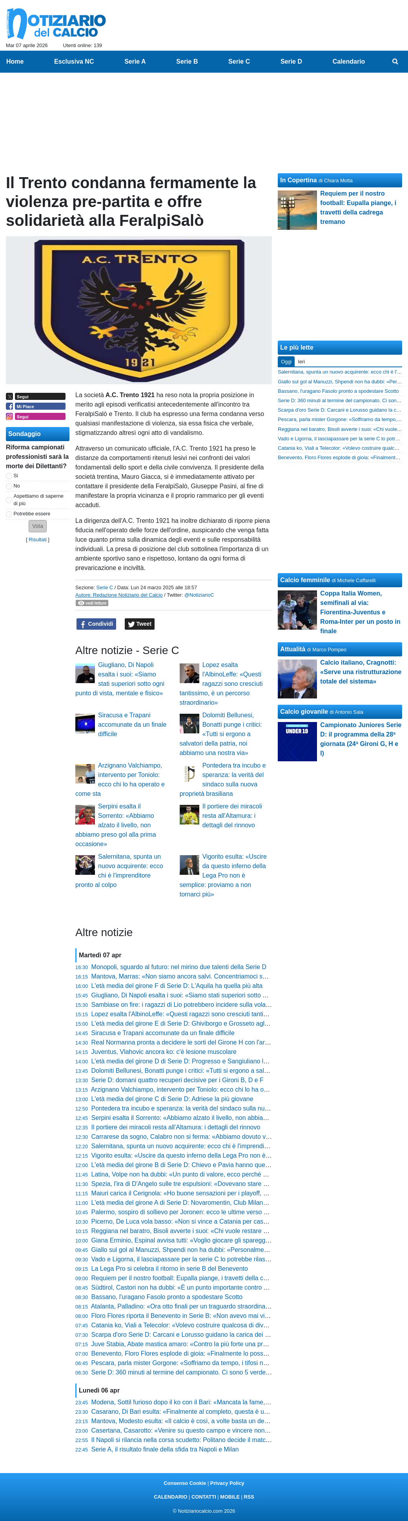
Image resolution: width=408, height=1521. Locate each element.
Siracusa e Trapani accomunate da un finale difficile (132, 724)
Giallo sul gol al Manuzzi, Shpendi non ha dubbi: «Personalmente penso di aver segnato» (215, 1249)
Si (16, 475)
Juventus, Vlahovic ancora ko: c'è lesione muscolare (164, 1051)
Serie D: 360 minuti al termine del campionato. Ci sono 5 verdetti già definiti (196, 1372)
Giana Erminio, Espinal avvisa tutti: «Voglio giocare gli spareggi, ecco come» (197, 1240)
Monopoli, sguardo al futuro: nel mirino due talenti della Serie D (178, 967)
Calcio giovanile (304, 711)
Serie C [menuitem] (239, 61)
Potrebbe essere (32, 514)
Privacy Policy (227, 1483)
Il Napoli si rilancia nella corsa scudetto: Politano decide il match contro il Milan (200, 1440)
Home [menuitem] (15, 61)
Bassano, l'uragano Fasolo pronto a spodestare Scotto (167, 1297)
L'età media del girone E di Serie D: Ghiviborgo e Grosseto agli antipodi (190, 1023)
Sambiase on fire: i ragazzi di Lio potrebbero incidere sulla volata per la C (193, 1004)
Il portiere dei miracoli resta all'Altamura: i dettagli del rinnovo (232, 815)
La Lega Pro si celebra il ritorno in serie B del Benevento (169, 1268)
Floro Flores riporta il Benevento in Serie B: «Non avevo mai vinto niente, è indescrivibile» (216, 1315)
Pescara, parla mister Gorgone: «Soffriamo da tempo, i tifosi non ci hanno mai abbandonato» (220, 1363)
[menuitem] (395, 62)
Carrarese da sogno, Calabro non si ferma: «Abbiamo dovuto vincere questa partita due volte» (222, 1136)
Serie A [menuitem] (135, 61)
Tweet (140, 624)
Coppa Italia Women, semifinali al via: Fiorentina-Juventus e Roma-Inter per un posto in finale (360, 612)
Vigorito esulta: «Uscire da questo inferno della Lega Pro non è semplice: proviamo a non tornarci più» (223, 875)
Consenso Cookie (185, 1483)
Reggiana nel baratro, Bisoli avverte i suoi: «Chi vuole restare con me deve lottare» (206, 1231)
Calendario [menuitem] (349, 61)
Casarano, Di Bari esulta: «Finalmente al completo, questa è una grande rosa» (200, 1411)
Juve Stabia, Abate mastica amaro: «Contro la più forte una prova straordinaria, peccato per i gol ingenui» (238, 1344)
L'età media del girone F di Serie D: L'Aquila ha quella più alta (177, 985)
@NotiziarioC (199, 595)
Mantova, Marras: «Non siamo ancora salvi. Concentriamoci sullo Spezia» (194, 976)
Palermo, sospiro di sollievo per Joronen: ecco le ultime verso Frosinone (191, 1212)
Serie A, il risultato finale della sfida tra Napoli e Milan (165, 1449)
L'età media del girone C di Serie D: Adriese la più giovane (172, 1099)
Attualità (292, 649)
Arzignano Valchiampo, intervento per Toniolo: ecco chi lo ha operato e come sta (202, 1089)
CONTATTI (203, 1497)
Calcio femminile (305, 580)
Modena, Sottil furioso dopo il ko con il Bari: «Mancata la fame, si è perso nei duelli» (207, 1402)
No (17, 486)
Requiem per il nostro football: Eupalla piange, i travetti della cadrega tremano (199, 1278)
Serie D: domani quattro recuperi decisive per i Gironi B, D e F (177, 1080)
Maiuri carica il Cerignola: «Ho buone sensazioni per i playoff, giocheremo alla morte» (210, 1193)
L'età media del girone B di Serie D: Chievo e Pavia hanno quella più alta (192, 1165)
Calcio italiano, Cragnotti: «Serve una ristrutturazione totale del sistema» (360, 672)
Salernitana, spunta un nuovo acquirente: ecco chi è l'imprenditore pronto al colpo (204, 1146)
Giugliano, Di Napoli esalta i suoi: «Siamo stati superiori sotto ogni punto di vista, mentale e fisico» (227, 995)
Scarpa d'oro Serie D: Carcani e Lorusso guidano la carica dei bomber (188, 1334)
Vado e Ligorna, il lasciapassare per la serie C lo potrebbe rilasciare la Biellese (200, 1259)
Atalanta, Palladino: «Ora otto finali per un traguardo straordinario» (183, 1306)
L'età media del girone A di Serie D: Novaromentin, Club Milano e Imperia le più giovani (212, 1202)
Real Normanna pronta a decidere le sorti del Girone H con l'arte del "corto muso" (204, 1042)
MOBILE (230, 1497)
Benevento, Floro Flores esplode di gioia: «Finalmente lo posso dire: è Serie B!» (202, 1353)
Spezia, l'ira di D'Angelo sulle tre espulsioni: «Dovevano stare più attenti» (192, 1183)
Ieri (301, 362)
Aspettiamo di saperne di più (39, 499)
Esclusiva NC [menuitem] (74, 61)
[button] (38, 526)
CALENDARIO (170, 1497)
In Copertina (298, 180)
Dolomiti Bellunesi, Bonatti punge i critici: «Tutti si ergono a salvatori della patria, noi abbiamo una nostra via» (221, 734)
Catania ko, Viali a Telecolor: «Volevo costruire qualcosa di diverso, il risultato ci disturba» (215, 1325)
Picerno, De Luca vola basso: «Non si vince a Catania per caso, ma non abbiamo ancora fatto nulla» (231, 1221)
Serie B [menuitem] (187, 61)
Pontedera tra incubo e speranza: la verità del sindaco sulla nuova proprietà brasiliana (210, 1108)
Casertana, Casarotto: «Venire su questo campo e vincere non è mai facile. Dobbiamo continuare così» (234, 1430)
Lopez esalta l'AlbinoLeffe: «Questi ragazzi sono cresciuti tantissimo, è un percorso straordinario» (221, 684)
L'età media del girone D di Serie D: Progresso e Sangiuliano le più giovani (195, 1061)
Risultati (38, 539)
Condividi (96, 624)
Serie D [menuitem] (291, 61)
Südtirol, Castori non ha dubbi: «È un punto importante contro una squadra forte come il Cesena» (226, 1287)
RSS (249, 1497)
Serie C (104, 587)
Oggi (286, 362)
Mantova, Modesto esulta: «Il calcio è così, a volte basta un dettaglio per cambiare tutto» (214, 1421)
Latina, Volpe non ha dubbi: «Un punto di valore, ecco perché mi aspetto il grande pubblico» (218, 1174)
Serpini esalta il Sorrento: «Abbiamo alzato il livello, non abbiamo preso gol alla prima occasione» (115, 825)
